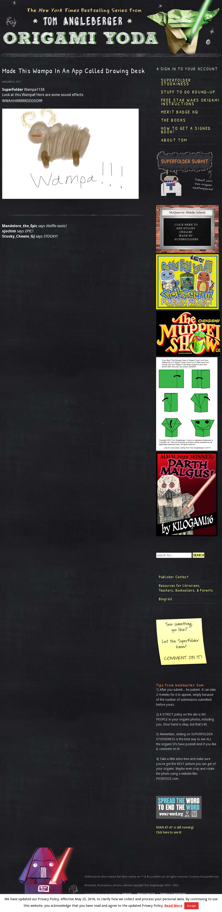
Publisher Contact (173, 576)
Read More (173, 906)
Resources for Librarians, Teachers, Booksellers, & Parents (186, 588)
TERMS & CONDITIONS (173, 893)
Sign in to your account (189, 69)
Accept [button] (191, 905)
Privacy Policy (146, 893)
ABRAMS (127, 893)
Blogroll (166, 598)
